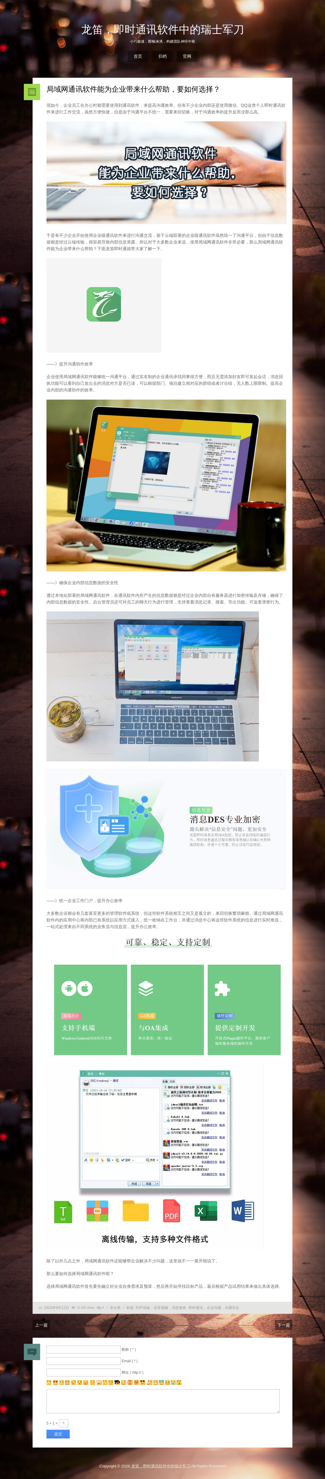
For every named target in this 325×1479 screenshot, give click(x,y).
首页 (138, 56)
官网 (187, 56)
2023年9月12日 (56, 1308)
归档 (162, 56)
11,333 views (85, 1307)
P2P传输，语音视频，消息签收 (161, 1308)
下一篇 (283, 1325)
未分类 (115, 1308)
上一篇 (41, 1325)
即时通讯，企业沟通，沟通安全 (214, 1308)
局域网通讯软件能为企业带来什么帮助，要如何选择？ (133, 89)
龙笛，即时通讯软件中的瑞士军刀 (162, 29)
